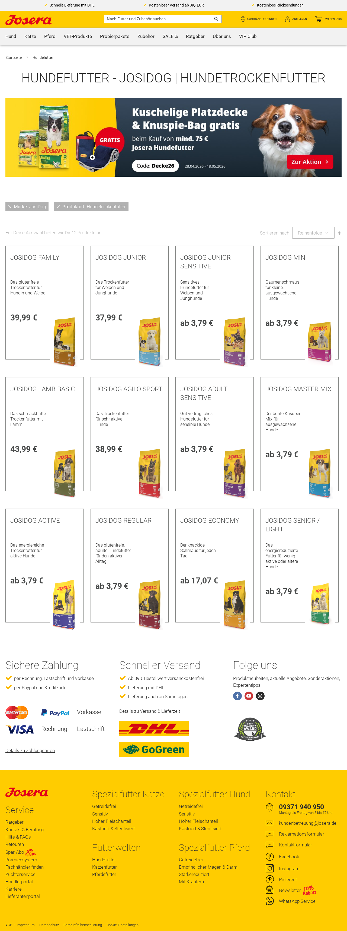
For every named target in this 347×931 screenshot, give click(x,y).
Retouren (14, 844)
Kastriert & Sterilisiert (113, 828)
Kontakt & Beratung (24, 829)
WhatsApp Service (297, 901)
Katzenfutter (104, 867)
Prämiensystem (21, 859)
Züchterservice (20, 874)
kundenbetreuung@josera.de (307, 823)
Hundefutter (104, 859)
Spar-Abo (20, 852)
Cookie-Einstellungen (123, 925)
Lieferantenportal (22, 896)
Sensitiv (100, 814)
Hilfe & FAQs (18, 837)
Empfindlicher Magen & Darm (208, 867)
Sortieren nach (274, 233)
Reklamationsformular (301, 834)
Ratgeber (14, 822)
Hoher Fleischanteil (111, 821)
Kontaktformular (295, 844)
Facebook (289, 856)
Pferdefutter (104, 874)
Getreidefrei (104, 806)
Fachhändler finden (262, 19)
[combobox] (163, 19)
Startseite (14, 57)
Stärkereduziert (194, 874)
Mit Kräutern (191, 881)
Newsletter (290, 890)
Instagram (289, 868)
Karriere (13, 889)
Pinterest (288, 879)
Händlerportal (19, 881)
